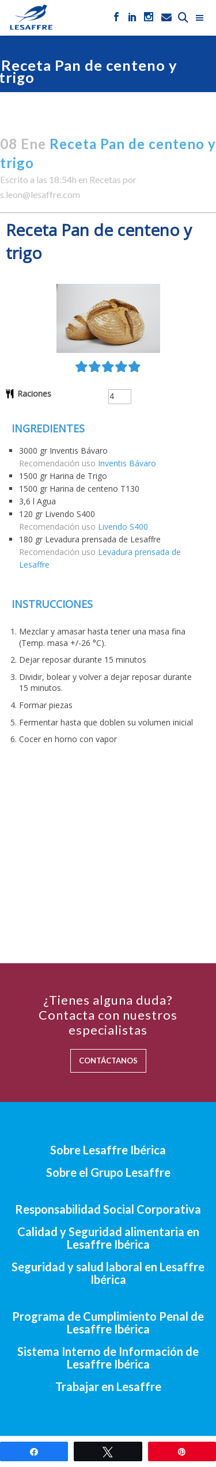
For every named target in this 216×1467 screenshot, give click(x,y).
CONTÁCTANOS (108, 1060)
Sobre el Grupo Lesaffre (108, 1172)
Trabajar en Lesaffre (108, 1386)
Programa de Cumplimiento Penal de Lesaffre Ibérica (108, 1322)
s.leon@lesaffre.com (40, 194)
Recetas (105, 179)
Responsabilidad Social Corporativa (108, 1209)
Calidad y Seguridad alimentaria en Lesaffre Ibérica (108, 1238)
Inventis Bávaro (127, 463)
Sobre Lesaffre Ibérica (108, 1149)
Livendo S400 (123, 526)
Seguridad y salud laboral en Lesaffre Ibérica (108, 1273)
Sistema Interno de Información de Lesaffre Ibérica (108, 1357)
